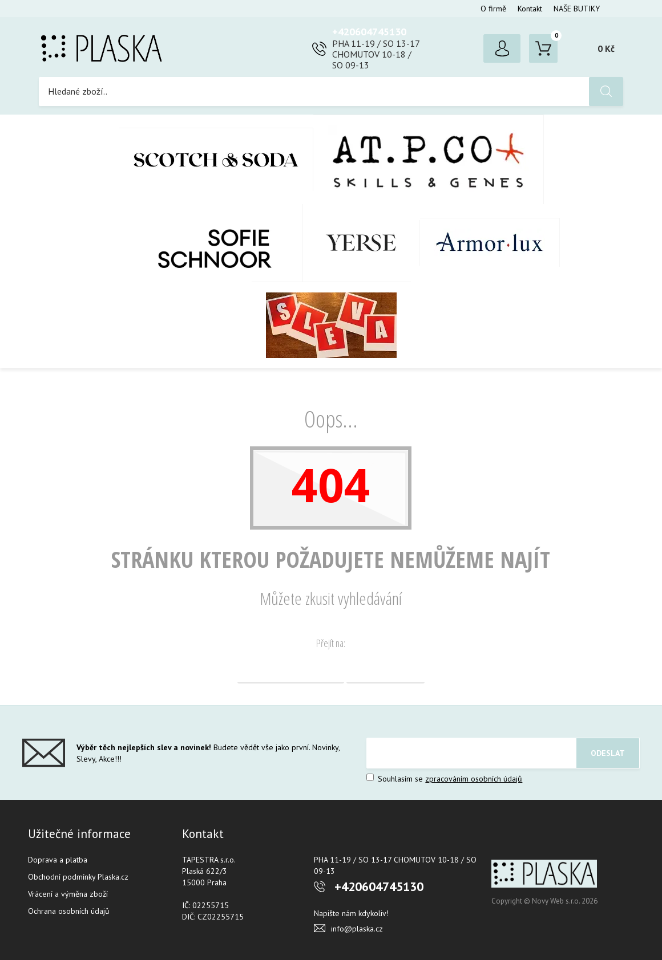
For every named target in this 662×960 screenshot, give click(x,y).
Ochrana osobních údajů (69, 911)
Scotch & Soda (216, 159)
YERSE (361, 243)
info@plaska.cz (357, 929)
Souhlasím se (444, 779)
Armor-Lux (490, 242)
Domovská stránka (291, 669)
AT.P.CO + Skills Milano (428, 159)
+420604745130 (369, 31)
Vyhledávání (385, 669)
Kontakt (530, 8)
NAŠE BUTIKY (577, 8)
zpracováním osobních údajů (473, 779)
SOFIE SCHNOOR (203, 243)
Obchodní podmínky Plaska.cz (78, 877)
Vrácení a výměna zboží (68, 894)
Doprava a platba (57, 860)
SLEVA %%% (331, 325)
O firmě (493, 8)
